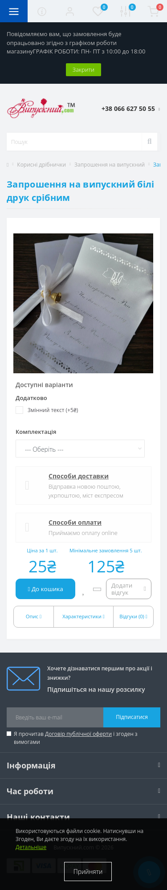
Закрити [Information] (83, 69)
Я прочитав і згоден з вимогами (76, 738)
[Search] (149, 142)
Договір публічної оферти (78, 734)
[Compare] (97, 589)
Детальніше (31, 847)
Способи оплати (75, 522)
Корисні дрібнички (41, 164)
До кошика (45, 589)
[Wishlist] (83, 589)
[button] (69, 11)
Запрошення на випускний (109, 164)
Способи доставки (79, 476)
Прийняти (88, 871)
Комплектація (36, 432)
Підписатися (132, 717)
